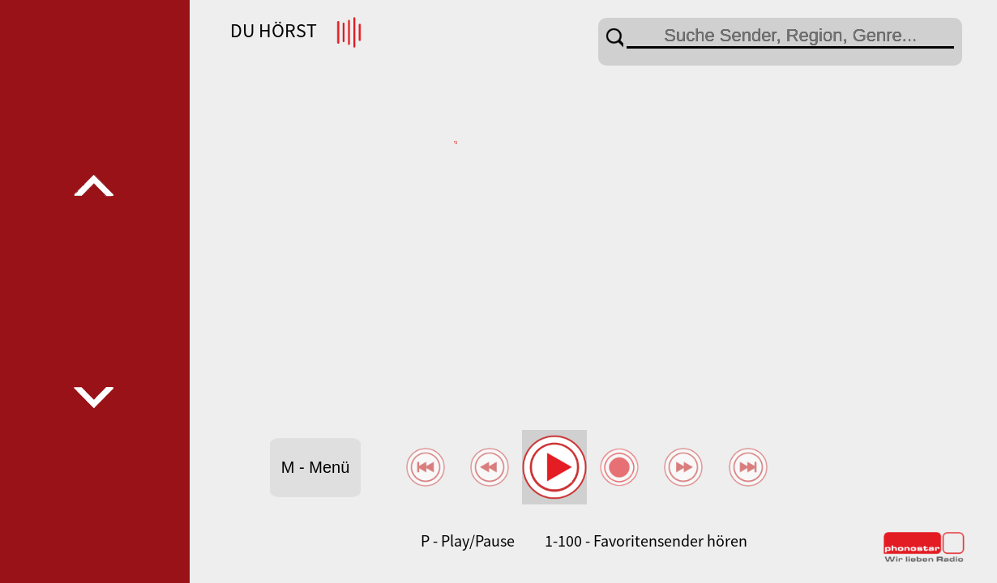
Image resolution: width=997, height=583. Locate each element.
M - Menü (315, 467)
